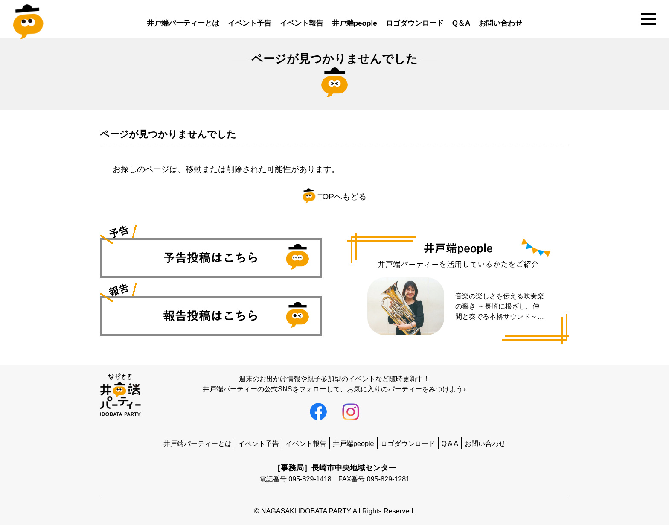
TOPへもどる (334, 196)
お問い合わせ (500, 23)
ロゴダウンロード (415, 23)
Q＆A (461, 23)
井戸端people (354, 23)
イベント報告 (301, 23)
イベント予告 (249, 23)
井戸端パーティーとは (183, 23)
